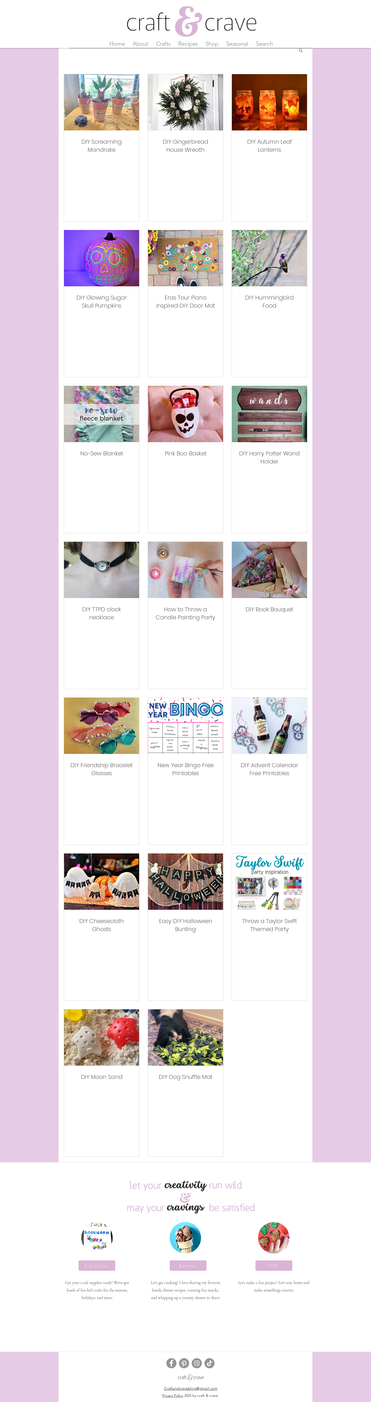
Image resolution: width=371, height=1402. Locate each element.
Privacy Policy (172, 1395)
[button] (300, 50)
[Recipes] (188, 1265)
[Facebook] (171, 1363)
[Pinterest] (184, 1363)
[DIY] (273, 1265)
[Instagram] (197, 1363)
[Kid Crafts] (97, 1265)
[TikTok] (209, 1363)
